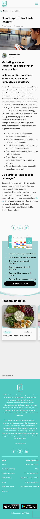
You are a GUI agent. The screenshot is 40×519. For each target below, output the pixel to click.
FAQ (36, 469)
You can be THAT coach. (20, 283)
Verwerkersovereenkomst (29, 487)
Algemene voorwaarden (29, 478)
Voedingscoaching (8, 469)
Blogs (5, 11)
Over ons (5, 491)
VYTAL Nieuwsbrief (31, 473)
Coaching (16, 11)
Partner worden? (8, 487)
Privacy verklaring (31, 482)
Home (4, 464)
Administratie (6, 478)
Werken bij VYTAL (31, 464)
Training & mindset (8, 473)
